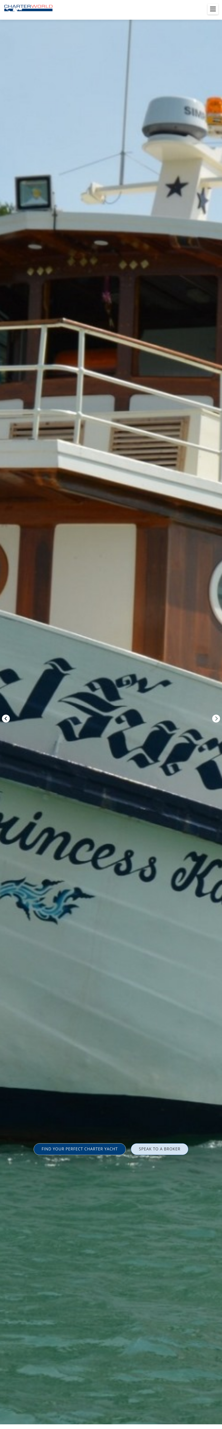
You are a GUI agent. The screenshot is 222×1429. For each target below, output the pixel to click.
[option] (111, 714)
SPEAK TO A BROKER (159, 1149)
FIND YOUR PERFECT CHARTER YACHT (80, 1149)
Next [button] (216, 718)
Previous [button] (6, 718)
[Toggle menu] (213, 9)
